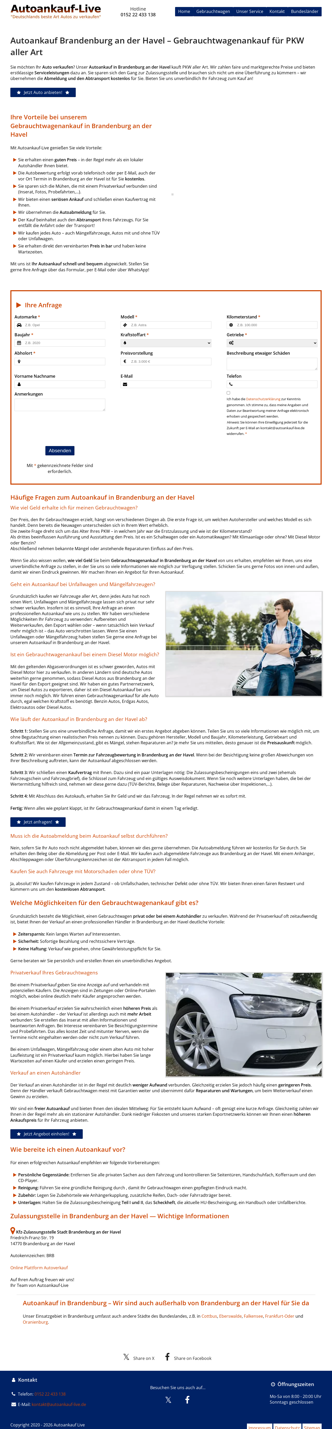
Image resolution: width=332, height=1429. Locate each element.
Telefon (234, 377)
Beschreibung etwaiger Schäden (258, 353)
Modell (127, 317)
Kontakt (277, 11)
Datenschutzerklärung (263, 399)
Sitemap (313, 1420)
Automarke (26, 317)
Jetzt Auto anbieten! (43, 92)
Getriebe (235, 335)
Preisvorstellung (137, 353)
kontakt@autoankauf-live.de (59, 1398)
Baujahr (22, 335)
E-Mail (127, 377)
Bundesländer (305, 11)
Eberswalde (230, 1316)
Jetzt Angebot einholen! (46, 1134)
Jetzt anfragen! (38, 822)
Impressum (252, 1420)
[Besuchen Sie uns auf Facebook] (187, 1396)
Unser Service (249, 11)
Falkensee (253, 1316)
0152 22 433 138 (138, 14)
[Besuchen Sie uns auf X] (168, 1396)
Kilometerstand (242, 317)
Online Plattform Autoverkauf (39, 1268)
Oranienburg (35, 1322)
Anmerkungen (29, 394)
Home (184, 11)
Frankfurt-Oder (279, 1316)
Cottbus (209, 1316)
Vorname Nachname (35, 377)
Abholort (23, 353)
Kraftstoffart (133, 335)
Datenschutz (284, 1420)
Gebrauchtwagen (213, 11)
